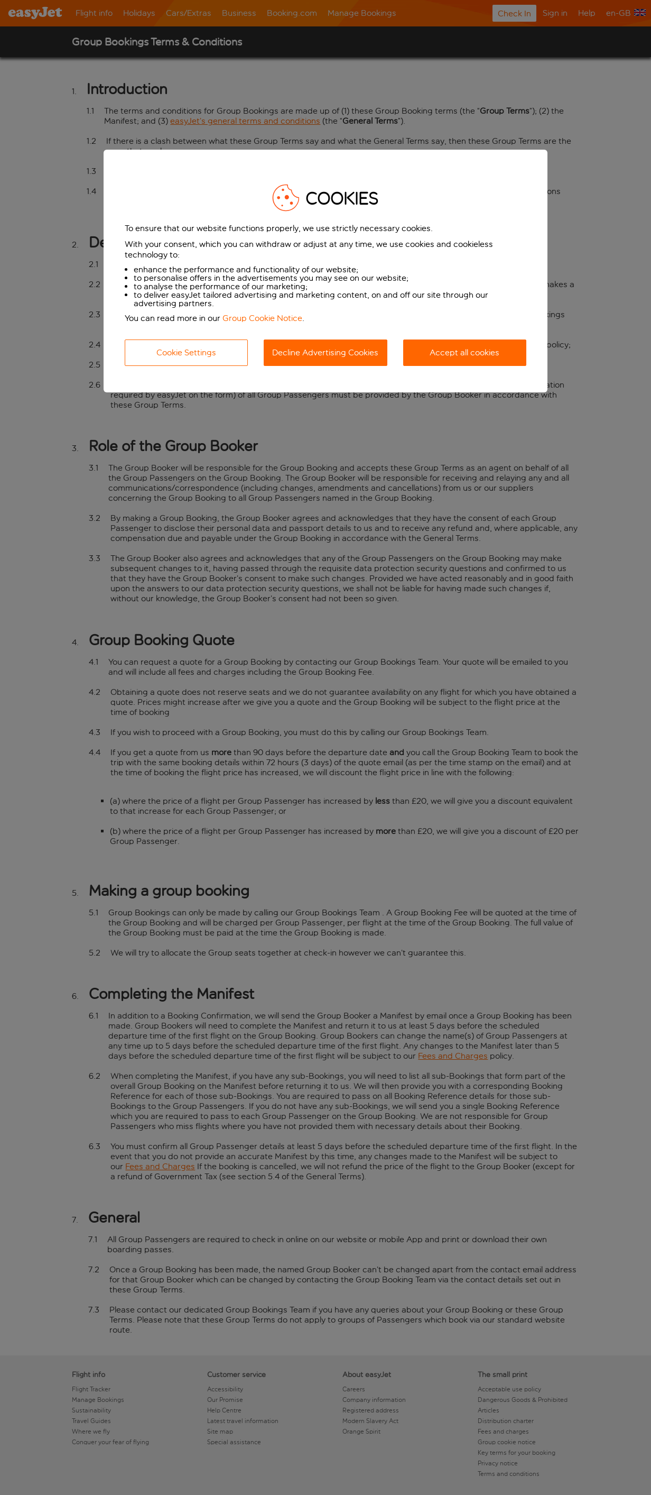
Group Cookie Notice (262, 318)
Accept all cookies (464, 352)
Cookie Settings (186, 352)
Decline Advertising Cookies (325, 352)
